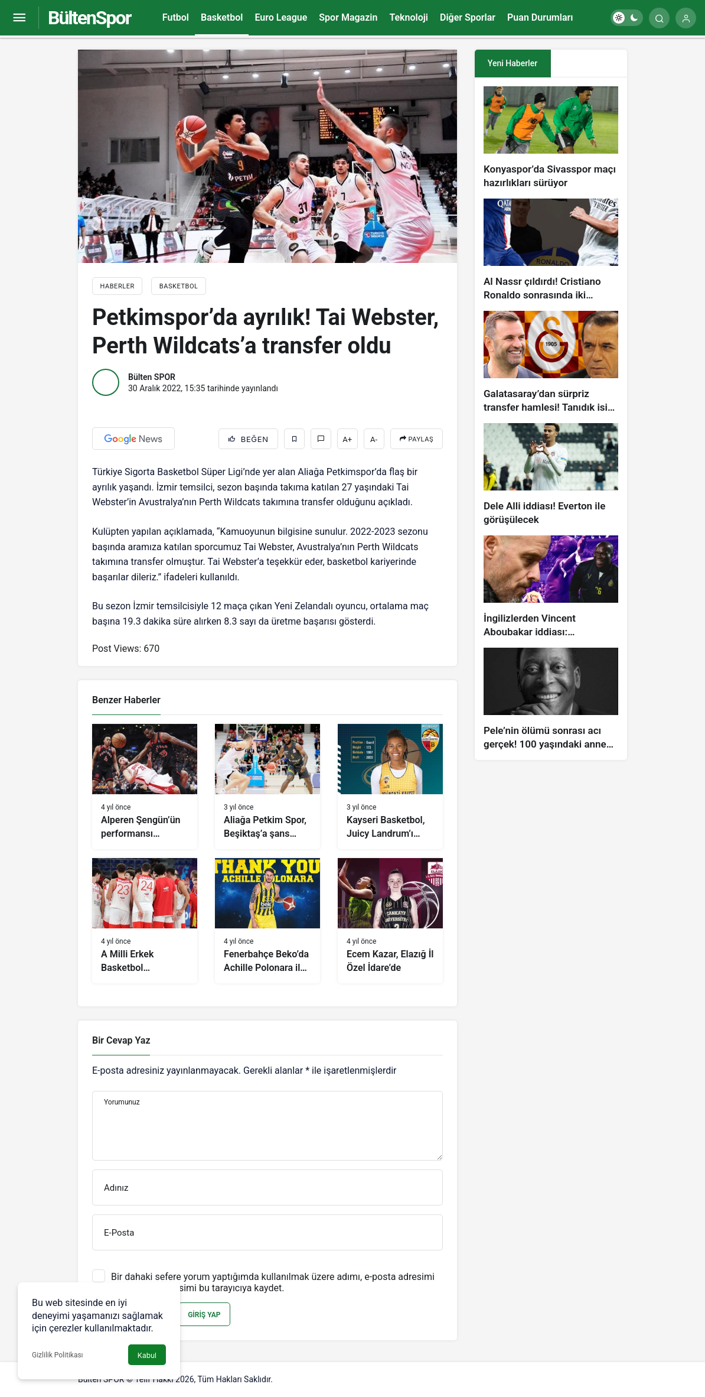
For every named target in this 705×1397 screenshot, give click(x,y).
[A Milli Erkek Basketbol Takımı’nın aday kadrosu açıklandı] (144, 920)
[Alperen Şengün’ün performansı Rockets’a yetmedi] (144, 786)
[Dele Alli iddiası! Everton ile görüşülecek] (551, 475)
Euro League (280, 17)
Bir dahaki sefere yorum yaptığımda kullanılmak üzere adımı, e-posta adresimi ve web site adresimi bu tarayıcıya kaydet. (273, 1282)
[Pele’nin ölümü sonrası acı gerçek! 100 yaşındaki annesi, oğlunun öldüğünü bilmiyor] (551, 699)
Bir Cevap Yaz (121, 1040)
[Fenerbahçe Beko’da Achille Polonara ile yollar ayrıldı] (267, 920)
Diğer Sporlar (467, 17)
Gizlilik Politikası (57, 1355)
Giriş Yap (204, 1315)
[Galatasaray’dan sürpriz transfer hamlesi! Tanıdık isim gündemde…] (551, 362)
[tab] (589, 63)
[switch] (627, 17)
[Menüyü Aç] (19, 18)
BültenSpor (89, 18)
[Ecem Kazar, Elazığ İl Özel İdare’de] (390, 920)
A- (373, 439)
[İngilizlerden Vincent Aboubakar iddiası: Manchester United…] (551, 587)
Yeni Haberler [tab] (512, 63)
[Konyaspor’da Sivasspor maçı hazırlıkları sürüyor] (551, 138)
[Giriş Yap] (685, 18)
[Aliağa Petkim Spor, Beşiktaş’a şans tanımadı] (267, 786)
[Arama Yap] (659, 18)
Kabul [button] (147, 1355)
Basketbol (222, 17)
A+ (347, 439)
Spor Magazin (348, 17)
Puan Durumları (540, 17)
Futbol (175, 17)
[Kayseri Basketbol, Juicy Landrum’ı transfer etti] (390, 786)
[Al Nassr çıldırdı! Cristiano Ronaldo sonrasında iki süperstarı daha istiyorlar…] (551, 250)
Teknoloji (408, 17)
